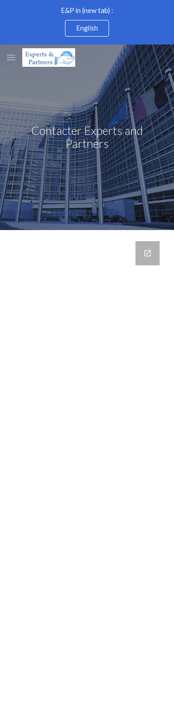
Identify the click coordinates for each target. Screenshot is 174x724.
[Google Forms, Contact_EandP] (87, 436)
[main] (87, 137)
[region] (87, 22)
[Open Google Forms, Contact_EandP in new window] (147, 253)
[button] (11, 57)
